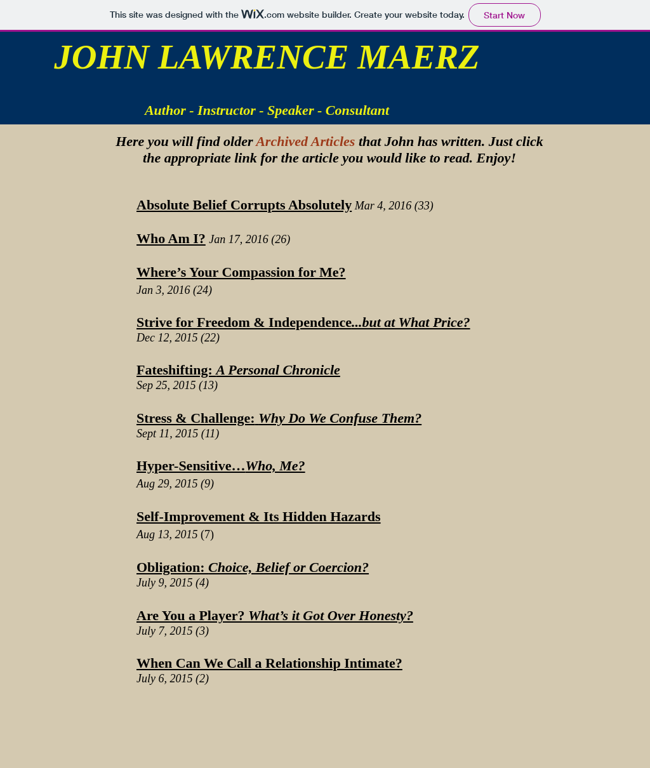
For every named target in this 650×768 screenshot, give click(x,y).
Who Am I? (171, 238)
